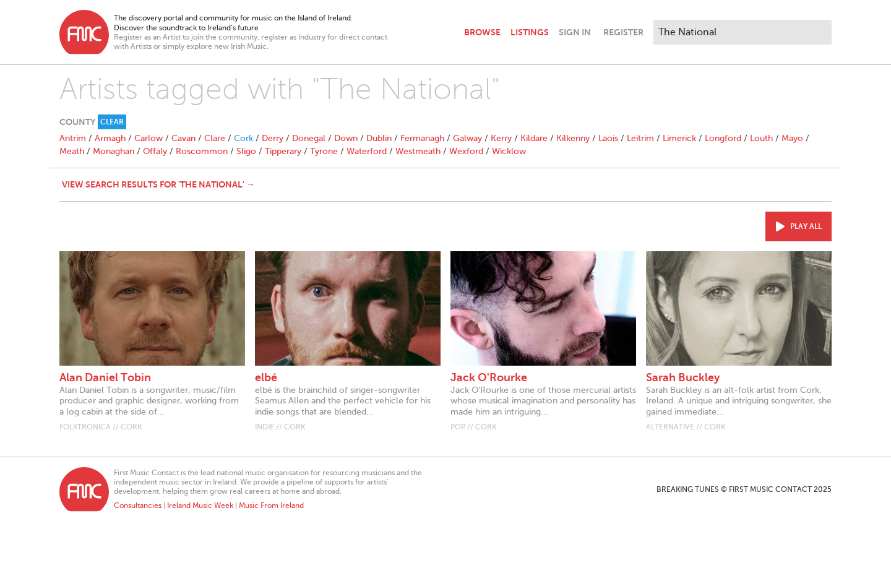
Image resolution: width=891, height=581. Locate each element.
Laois (608, 138)
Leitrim (640, 138)
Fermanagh (422, 138)
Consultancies (137, 505)
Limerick (679, 138)
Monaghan (113, 151)
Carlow (148, 138)
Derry (272, 138)
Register (623, 32)
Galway (467, 138)
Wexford (466, 151)
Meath (71, 151)
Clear (112, 122)
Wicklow (509, 151)
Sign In (575, 32)
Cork (243, 138)
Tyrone (324, 151)
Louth (761, 138)
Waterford (366, 151)
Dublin (379, 138)
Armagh (110, 138)
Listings (529, 32)
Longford (723, 138)
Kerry (501, 138)
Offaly (155, 151)
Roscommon (202, 151)
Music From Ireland (271, 505)
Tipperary (283, 151)
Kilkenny (573, 138)
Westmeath (418, 151)
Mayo (792, 138)
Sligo (246, 151)
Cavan (183, 138)
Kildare (534, 138)
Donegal (308, 138)
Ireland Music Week (200, 505)
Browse (482, 32)
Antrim (72, 138)
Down (346, 138)
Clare (214, 138)
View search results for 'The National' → (158, 184)
